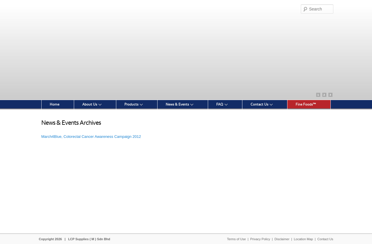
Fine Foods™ (306, 104)
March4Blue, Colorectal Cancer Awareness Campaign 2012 (91, 136)
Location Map (303, 239)
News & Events (177, 104)
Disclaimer (282, 239)
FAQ (219, 104)
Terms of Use (236, 239)
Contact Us (259, 104)
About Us (89, 104)
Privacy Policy (260, 239)
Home (54, 104)
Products (131, 104)
